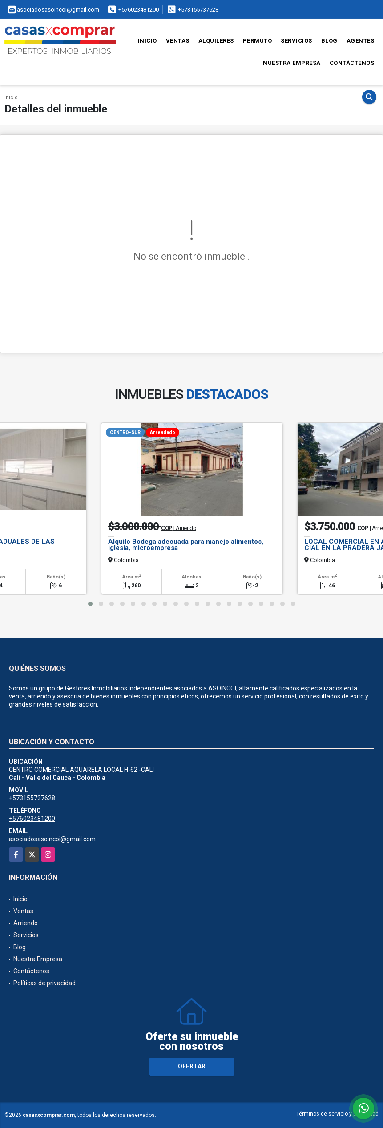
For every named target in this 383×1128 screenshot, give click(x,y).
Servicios (296, 40)
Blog (329, 40)
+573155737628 (198, 9)
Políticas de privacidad (44, 983)
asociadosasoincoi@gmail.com (52, 839)
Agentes (361, 40)
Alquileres (216, 40)
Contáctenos (352, 63)
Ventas (177, 40)
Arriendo (25, 923)
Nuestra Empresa (292, 63)
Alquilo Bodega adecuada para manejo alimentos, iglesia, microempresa (185, 545)
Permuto (257, 40)
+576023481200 (138, 9)
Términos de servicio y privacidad (337, 1114)
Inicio (147, 40)
